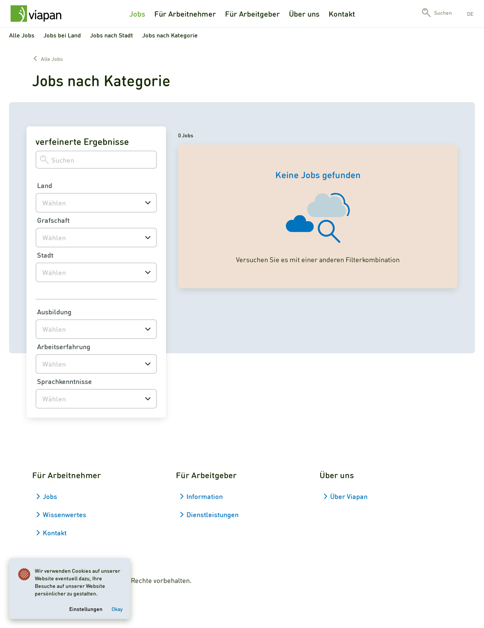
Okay (117, 608)
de (470, 13)
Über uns (304, 14)
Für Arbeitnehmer (185, 14)
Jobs (137, 14)
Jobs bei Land (62, 35)
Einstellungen (85, 608)
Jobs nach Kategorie (170, 35)
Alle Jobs (21, 35)
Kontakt (342, 14)
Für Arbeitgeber (252, 14)
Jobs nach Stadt (111, 35)
